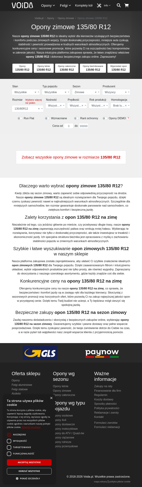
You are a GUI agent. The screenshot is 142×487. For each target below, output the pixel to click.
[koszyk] (126, 5)
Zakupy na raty (103, 386)
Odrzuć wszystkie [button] (29, 471)
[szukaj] (119, 5)
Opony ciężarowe (63, 437)
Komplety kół (83, 5)
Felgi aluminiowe (22, 384)
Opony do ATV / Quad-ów (68, 433)
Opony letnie (61, 386)
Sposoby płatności (105, 403)
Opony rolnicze (62, 442)
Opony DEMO (117, 118)
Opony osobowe (63, 415)
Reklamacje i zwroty (106, 412)
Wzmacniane (59, 118)
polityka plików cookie (119, 481)
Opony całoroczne (64, 395)
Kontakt (99, 416)
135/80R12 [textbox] (27, 108)
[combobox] (26, 92)
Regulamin (100, 395)
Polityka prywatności (106, 408)
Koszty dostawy (103, 399)
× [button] (51, 398)
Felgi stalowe (20, 389)
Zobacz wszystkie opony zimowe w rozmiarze (71, 157)
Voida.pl (39, 18)
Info (107, 5)
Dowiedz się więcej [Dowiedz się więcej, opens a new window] (31, 427)
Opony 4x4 (59, 420)
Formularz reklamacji (107, 427)
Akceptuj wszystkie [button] (29, 462)
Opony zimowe (66, 18)
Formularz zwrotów (106, 422)
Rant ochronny (89, 118)
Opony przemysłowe (65, 446)
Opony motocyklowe (65, 428)
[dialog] (29, 439)
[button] (29, 478)
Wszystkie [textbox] (25, 92)
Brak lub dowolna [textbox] (120, 105)
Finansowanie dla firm (107, 390)
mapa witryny (100, 481)
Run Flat (29, 118)
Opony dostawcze (64, 424)
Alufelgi (16, 393)
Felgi (65, 5)
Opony (48, 5)
